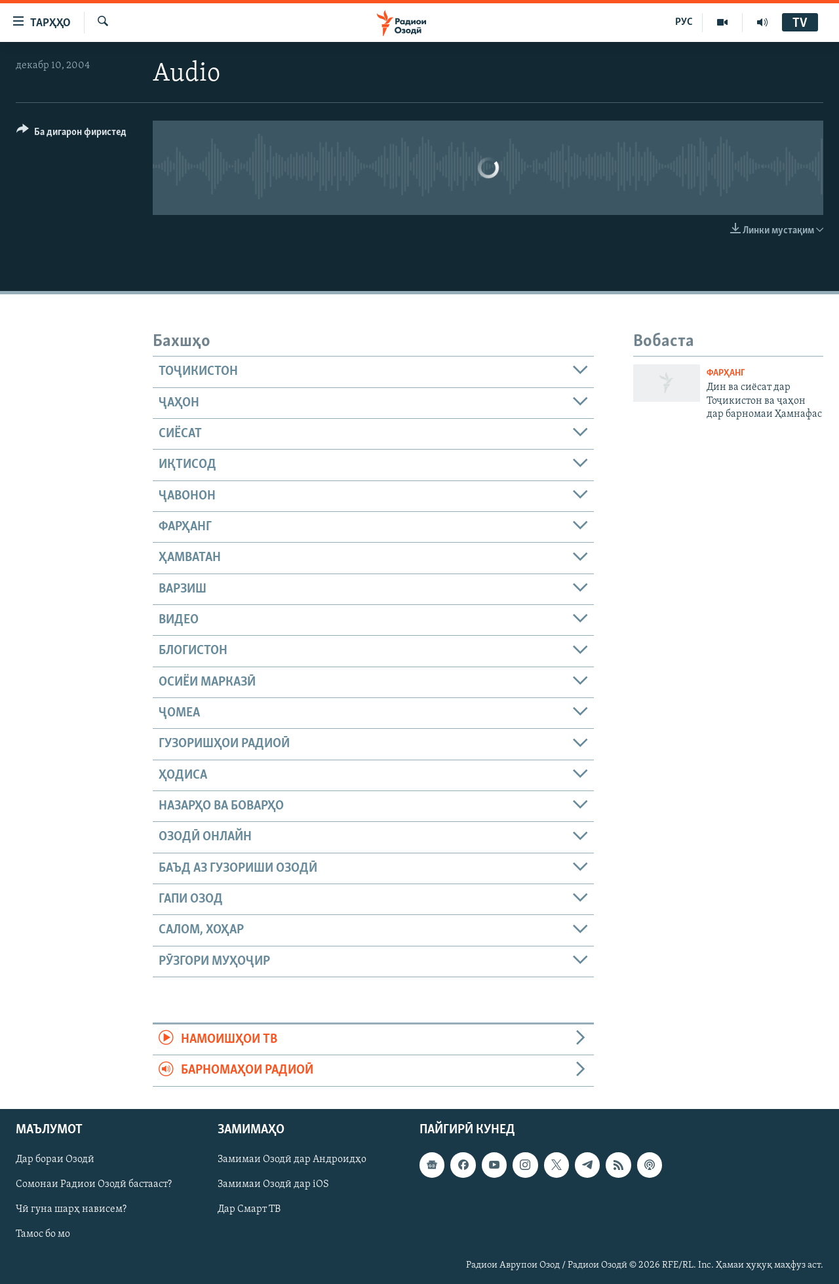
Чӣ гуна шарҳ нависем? (71, 1209)
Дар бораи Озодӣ (55, 1159)
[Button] (71, 134)
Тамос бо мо (43, 1234)
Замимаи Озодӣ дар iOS (273, 1184)
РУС (684, 22)
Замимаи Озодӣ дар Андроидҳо (292, 1159)
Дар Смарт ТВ (249, 1209)
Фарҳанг (726, 373)
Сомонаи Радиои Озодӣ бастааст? (94, 1184)
